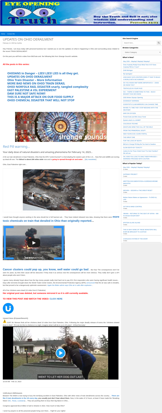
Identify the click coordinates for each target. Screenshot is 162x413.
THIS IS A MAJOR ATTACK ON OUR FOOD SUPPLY (40, 97)
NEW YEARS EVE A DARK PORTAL (135, 134)
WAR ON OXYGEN (129, 113)
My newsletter (90, 159)
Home (3, 34)
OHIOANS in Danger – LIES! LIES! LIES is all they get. (43, 73)
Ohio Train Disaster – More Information (34, 80)
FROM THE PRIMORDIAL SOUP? (134, 130)
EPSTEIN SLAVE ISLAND (131, 223)
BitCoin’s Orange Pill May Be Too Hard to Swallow (139, 144)
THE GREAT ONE (129, 137)
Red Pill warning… (16, 146)
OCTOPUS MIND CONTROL (132, 206)
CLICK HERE (55, 299)
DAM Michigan (128, 70)
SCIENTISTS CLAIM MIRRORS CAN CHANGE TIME (140, 104)
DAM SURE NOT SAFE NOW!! (26, 93)
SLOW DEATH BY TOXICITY (132, 147)
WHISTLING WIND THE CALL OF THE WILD (138, 127)
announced (90, 283)
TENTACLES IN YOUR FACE (132, 88)
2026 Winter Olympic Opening (133, 97)
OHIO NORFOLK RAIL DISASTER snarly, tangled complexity (47, 87)
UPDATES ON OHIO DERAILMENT (29, 76)
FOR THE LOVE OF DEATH (132, 141)
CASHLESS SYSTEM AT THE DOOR (135, 239)
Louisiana (21, 401)
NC (9, 401)
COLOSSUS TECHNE (130, 123)
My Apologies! (127, 74)
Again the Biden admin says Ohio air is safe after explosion (69, 285)
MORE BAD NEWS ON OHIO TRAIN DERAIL (36, 83)
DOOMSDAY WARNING (131, 101)
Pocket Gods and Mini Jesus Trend (134, 117)
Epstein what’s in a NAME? (132, 120)
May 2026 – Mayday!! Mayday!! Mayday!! (136, 61)
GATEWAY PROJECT (130, 174)
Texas (14, 401)
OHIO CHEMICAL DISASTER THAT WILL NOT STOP (40, 100)
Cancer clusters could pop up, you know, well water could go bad (45, 269)
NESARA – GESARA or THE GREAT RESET (137, 190)
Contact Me (11, 34)
